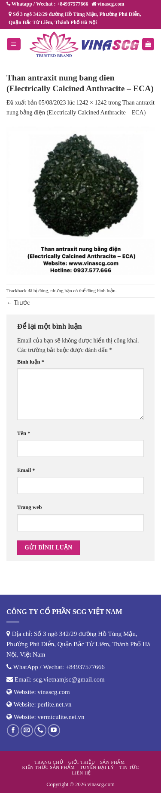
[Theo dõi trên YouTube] (54, 730)
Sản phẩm (112, 762)
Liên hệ (81, 772)
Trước (18, 302)
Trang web (29, 507)
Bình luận (30, 362)
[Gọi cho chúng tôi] (40, 730)
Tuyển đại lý (97, 767)
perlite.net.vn (54, 704)
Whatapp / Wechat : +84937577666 (47, 4)
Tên (23, 433)
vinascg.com (53, 691)
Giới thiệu (81, 762)
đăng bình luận (100, 290)
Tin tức (129, 767)
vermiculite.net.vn (60, 716)
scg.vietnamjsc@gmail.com (69, 679)
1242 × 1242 (91, 102)
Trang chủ (48, 762)
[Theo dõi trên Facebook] (13, 730)
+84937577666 (85, 666)
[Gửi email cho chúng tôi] (27, 730)
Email (26, 470)
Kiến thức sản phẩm (48, 767)
